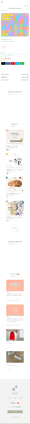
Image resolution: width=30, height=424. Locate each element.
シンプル (12, 148)
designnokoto (16, 417)
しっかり (8, 219)
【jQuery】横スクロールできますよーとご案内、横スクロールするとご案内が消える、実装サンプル (15, 295)
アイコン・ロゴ (14, 54)
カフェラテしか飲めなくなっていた (12, 365)
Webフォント (5, 54)
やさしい (8, 148)
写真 (10, 55)
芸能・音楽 (4, 52)
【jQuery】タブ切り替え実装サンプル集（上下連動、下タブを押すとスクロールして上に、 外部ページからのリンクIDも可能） (15, 320)
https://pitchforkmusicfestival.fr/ (7, 41)
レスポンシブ (6, 55)
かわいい (8, 172)
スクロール (24, 54)
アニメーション (19, 54)
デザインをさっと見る (4, 47)
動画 (12, 55)
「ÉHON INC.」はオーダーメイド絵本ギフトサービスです (17, 217)
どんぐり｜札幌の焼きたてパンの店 (13, 193)
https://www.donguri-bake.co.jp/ (11, 194)
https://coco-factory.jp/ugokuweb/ (11, 147)
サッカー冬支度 (9, 343)
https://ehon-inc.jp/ (9, 218)
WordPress (9, 54)
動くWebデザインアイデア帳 (11, 146)
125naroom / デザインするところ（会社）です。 (13, 300)
